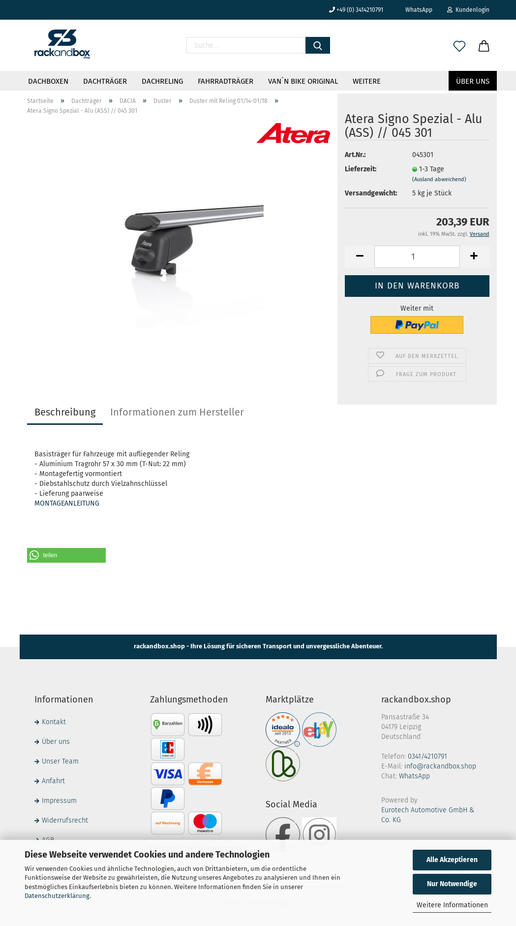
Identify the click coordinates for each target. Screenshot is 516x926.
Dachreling (162, 81)
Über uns (472, 81)
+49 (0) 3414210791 (356, 9)
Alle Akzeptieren (452, 860)
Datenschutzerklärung (57, 895)
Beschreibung (64, 412)
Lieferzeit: (360, 169)
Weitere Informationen (452, 905)
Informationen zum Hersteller (177, 412)
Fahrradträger (225, 81)
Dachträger (105, 81)
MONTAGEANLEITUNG (66, 503)
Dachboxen (48, 81)
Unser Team (60, 761)
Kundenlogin (468, 9)
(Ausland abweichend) (439, 179)
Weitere (367, 81)
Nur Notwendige (452, 884)
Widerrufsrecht (65, 820)
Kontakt (54, 722)
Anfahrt (53, 781)
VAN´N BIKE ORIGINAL (303, 81)
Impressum (59, 801)
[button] (66, 555)
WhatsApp (415, 9)
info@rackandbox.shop (440, 766)
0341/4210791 (427, 756)
